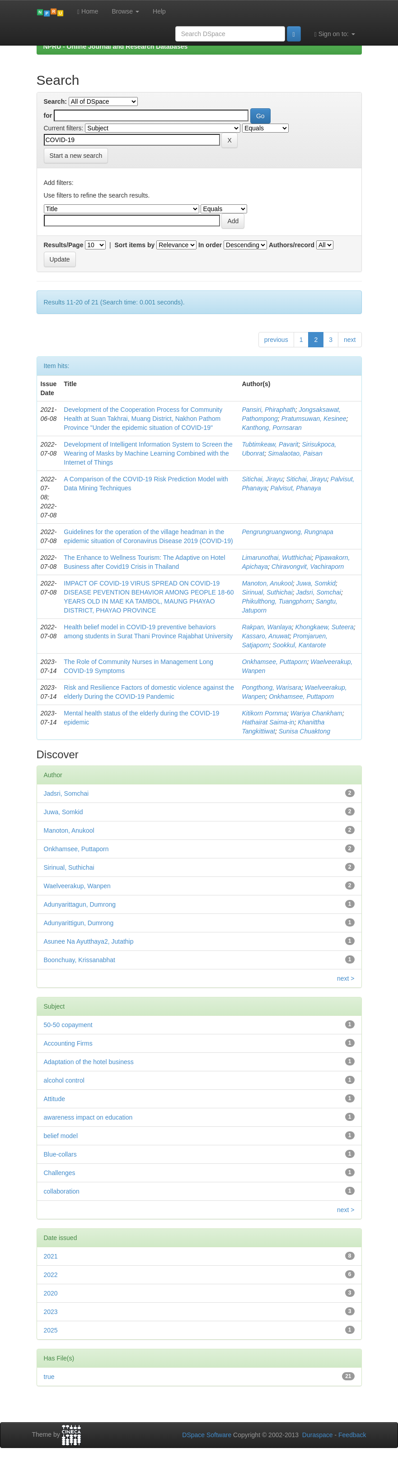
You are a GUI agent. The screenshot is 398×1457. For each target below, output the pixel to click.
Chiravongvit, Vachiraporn (308, 566)
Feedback (352, 1435)
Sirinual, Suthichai (267, 592)
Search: (55, 101)
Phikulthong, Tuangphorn (277, 601)
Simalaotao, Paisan (295, 453)
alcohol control (64, 1080)
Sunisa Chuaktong (304, 731)
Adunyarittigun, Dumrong (79, 923)
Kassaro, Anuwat (265, 636)
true (49, 1376)
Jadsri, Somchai (318, 592)
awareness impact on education (88, 1117)
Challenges (59, 1172)
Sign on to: (334, 34)
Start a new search (76, 155)
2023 (51, 1311)
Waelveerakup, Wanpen (77, 886)
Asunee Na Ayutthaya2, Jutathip (89, 941)
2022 (51, 1274)
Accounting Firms (68, 1043)
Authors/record (291, 245)
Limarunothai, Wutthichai (276, 557)
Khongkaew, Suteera (324, 627)
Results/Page (64, 245)
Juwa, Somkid (316, 583)
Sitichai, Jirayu (262, 479)
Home (87, 11)
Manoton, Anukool (267, 583)
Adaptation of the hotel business (89, 1061)
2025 (51, 1330)
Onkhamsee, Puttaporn (274, 661)
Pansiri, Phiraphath (268, 409)
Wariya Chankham (316, 713)
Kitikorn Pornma (264, 713)
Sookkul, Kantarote (299, 645)
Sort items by (135, 245)
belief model (61, 1135)
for (48, 115)
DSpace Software (206, 1435)
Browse (125, 11)
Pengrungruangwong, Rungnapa (287, 531)
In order (210, 245)
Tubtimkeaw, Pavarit (270, 444)
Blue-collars (60, 1154)
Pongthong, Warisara (271, 687)
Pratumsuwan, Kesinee (313, 418)
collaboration (62, 1191)
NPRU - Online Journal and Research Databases (115, 46)
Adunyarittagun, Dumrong (80, 904)
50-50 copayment (68, 1024)
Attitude (54, 1098)
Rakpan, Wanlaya (266, 627)
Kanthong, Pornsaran (271, 427)
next (350, 339)
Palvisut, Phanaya (296, 488)
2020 (51, 1293)
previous (276, 339)
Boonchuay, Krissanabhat (80, 960)
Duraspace (317, 1435)
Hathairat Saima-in (268, 722)
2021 (51, 1256)
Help (159, 11)
